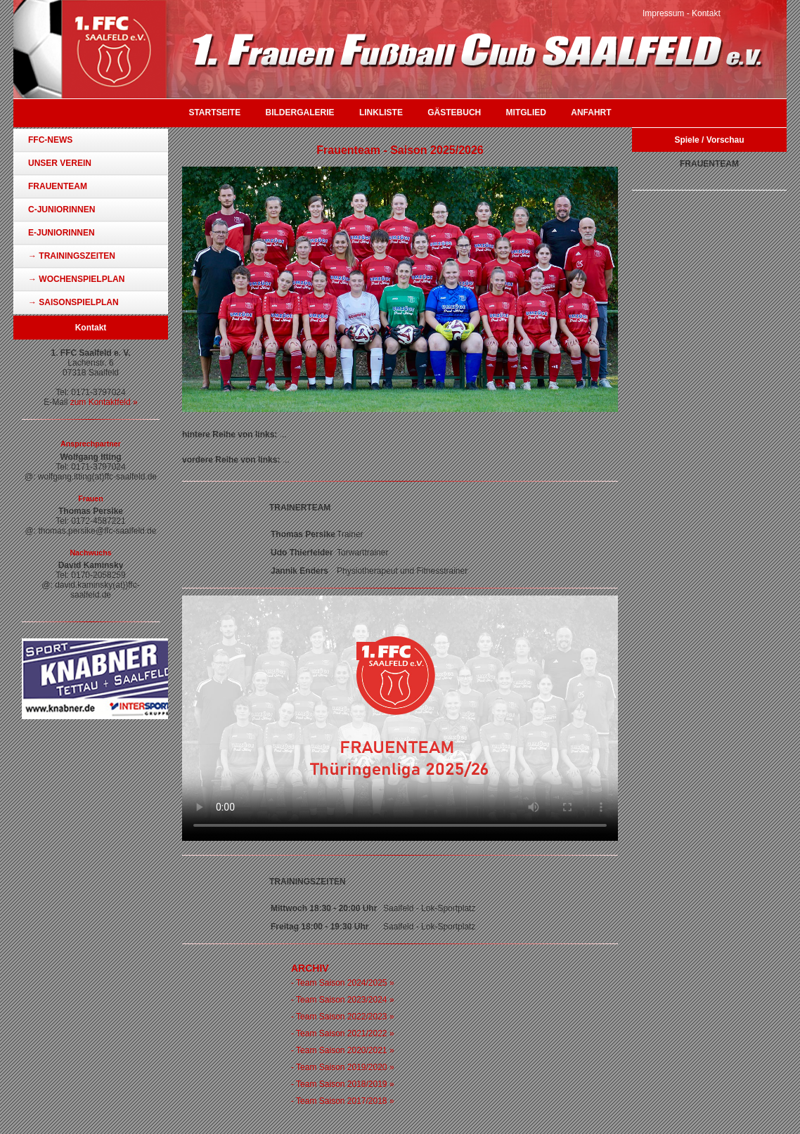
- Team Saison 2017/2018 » (342, 1101)
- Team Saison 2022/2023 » (342, 1017)
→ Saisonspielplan (73, 302)
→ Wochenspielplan (76, 279)
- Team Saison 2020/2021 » (342, 1050)
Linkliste (381, 112)
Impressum (663, 13)
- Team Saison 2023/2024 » (342, 1000)
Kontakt (706, 13)
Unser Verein (59, 163)
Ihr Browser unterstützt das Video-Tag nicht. (400, 718)
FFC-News (50, 140)
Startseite (214, 112)
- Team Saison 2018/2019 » (342, 1084)
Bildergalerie (300, 112)
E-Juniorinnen (61, 233)
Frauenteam (57, 186)
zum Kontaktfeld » (104, 402)
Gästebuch (454, 112)
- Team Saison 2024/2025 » (342, 983)
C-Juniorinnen (61, 209)
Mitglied (526, 112)
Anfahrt (591, 112)
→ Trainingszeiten (71, 256)
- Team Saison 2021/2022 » (342, 1033)
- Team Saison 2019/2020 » (342, 1067)
